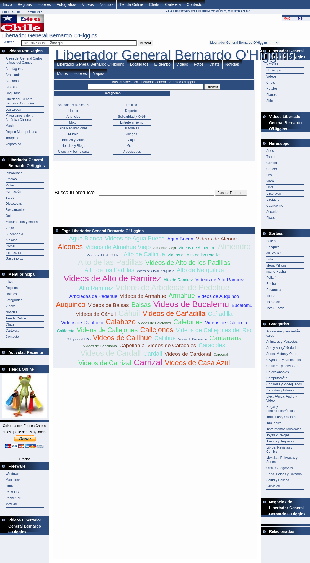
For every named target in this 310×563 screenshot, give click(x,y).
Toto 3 (270, 296)
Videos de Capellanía (100, 346)
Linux (10, 486)
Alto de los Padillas (109, 270)
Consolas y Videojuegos (284, 384)
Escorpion (273, 193)
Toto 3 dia (273, 302)
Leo (269, 175)
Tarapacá (12, 138)
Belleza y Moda (73, 140)
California (65, 330)
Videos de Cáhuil (96, 314)
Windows (12, 474)
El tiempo (162, 64)
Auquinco (71, 304)
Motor (10, 185)
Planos (271, 95)
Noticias (106, 4)
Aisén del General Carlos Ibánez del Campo (24, 61)
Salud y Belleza (277, 480)
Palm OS (12, 492)
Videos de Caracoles (171, 345)
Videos (88, 4)
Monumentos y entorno (23, 222)
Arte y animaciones (73, 128)
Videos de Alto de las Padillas (194, 254)
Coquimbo (13, 93)
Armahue (182, 295)
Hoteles (44, 4)
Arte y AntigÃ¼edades (282, 348)
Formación (13, 191)
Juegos (131, 134)
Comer (11, 246)
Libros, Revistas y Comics (279, 450)
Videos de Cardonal (187, 354)
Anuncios (73, 117)
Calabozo (121, 322)
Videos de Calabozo (82, 322)
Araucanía (13, 75)
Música (73, 134)
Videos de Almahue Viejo (118, 247)
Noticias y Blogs (73, 146)
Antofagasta (14, 69)
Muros (62, 73)
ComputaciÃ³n (276, 378)
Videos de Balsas (108, 305)
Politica (131, 105)
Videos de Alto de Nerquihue (155, 271)
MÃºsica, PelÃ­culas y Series (282, 460)
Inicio (7, 4)
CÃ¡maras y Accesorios (283, 360)
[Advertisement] (154, 199)
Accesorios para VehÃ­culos (283, 333)
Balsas (141, 304)
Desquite (272, 247)
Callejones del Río (78, 339)
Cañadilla (220, 314)
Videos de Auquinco (218, 296)
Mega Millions (276, 265)
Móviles (11, 504)
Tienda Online (131, 4)
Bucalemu (241, 305)
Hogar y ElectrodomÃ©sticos (281, 409)
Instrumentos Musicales (283, 429)
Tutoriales (132, 128)
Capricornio (274, 206)
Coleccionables (277, 372)
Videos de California (226, 322)
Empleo (11, 179)
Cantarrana (225, 338)
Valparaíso (13, 144)
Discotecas (14, 204)
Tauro (270, 157)
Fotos (198, 64)
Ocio (9, 216)
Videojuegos (132, 151)
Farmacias (13, 252)
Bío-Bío (11, 87)
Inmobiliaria (14, 173)
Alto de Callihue (144, 254)
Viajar (10, 228)
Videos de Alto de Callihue (104, 255)
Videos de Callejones (107, 330)
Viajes (131, 140)
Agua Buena (180, 239)
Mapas (98, 73)
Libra (270, 187)
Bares (10, 197)
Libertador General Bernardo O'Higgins (20, 101)
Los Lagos (13, 109)
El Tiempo (273, 70)
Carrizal (148, 362)
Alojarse (11, 240)
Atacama (12, 81)
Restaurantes (15, 210)
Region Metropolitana (21, 132)
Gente (131, 146)
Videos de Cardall (111, 353)
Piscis (270, 218)
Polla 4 (271, 278)
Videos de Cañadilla (174, 313)
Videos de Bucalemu (191, 304)
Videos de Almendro (197, 247)
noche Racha (276, 271)
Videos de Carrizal (104, 363)
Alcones (70, 246)
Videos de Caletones (154, 323)
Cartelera (173, 4)
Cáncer (271, 169)
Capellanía (132, 345)
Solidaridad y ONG (132, 117)
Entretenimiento (131, 122)
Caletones (188, 322)
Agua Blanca (85, 238)
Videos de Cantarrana (192, 339)
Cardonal (221, 354)
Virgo (270, 181)
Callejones (156, 330)
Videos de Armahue (143, 296)
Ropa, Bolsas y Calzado (284, 474)
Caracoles (211, 345)
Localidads (139, 64)
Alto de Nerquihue (200, 270)
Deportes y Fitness (280, 390)
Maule (10, 126)
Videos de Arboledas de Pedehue (172, 287)
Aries (270, 151)
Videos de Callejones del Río (214, 330)
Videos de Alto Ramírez (220, 279)
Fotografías (66, 4)
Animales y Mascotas (73, 105)
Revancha (273, 290)
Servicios (273, 486)
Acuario (272, 212)
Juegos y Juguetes (280, 441)
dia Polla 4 (274, 253)
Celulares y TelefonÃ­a (282, 366)
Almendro (234, 246)
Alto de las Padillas (110, 262)
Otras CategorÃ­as (279, 468)
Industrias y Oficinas (281, 417)
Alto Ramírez (96, 288)
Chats (154, 4)
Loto (269, 259)
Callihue (165, 338)
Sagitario (272, 199)
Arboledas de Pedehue (93, 296)
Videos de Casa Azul (197, 363)
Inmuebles (273, 423)
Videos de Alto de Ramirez (112, 278)
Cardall (152, 353)
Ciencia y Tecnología (73, 151)
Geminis (272, 163)
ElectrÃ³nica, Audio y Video (281, 399)
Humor (73, 111)
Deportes (132, 111)
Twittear (8, 42)
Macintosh (13, 480)
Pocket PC (13, 498)
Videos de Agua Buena (135, 238)
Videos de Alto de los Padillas (187, 262)
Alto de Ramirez (178, 279)
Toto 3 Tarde (275, 308)
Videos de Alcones (217, 239)
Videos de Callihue (122, 338)
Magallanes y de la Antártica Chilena (19, 118)
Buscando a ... (16, 234)
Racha (271, 284)
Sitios (270, 101)
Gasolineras (14, 258)
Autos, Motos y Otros (281, 354)
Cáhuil (129, 313)
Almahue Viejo (164, 248)
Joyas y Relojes (278, 435)
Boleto (271, 241)
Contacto (194, 4)
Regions (25, 4)
